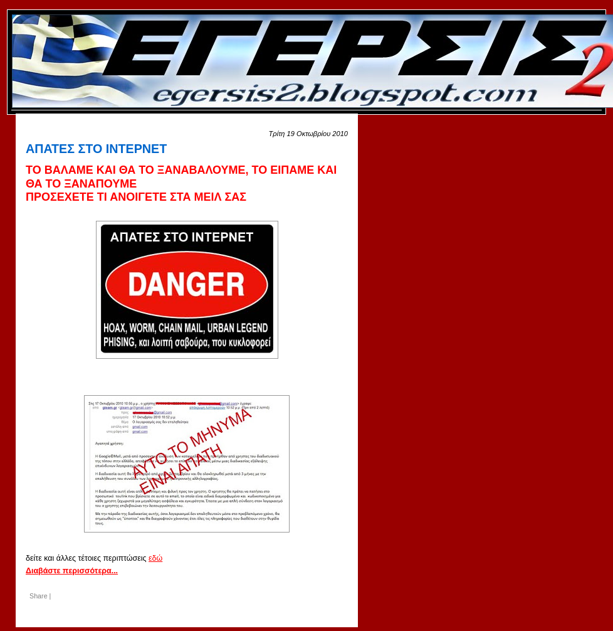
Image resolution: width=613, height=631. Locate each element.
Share (38, 596)
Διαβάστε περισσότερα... (72, 570)
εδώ (155, 558)
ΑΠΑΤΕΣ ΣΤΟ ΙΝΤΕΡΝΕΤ (96, 149)
